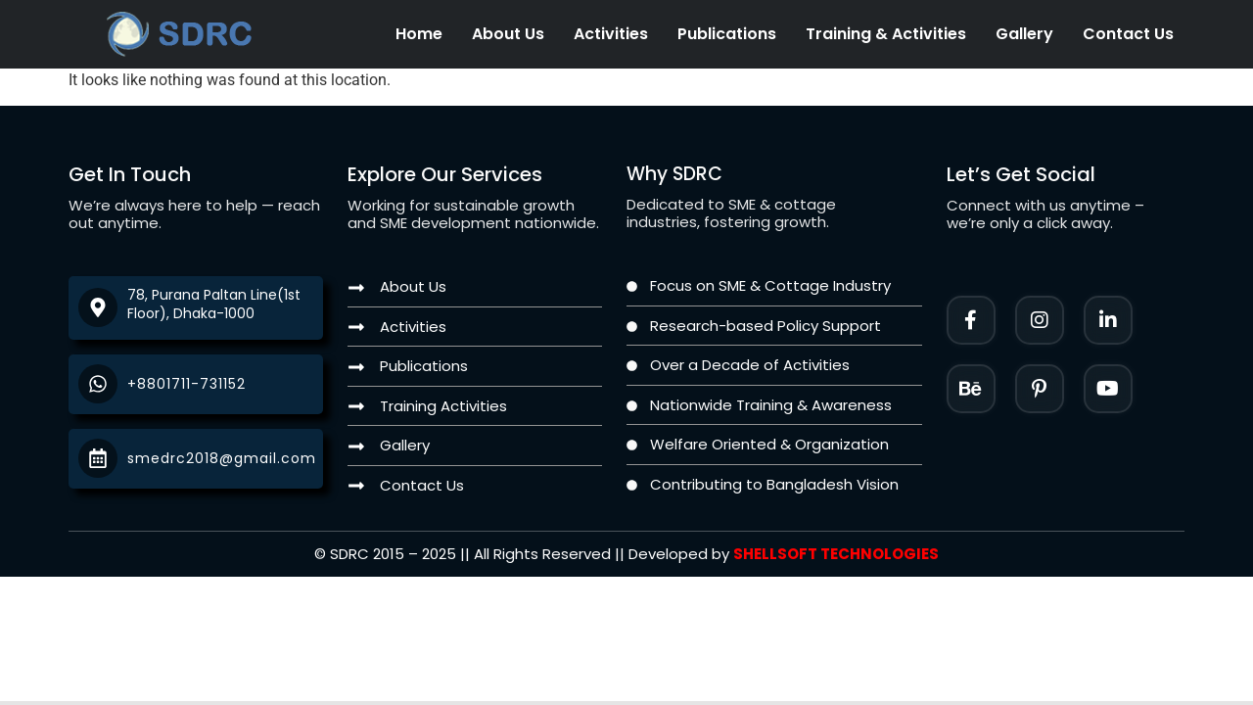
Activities (611, 34)
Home (418, 34)
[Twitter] (1108, 388)
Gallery (1024, 34)
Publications (726, 34)
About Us (508, 34)
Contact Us (1128, 34)
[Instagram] (1039, 320)
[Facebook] (971, 320)
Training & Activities (886, 34)
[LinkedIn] (1108, 320)
